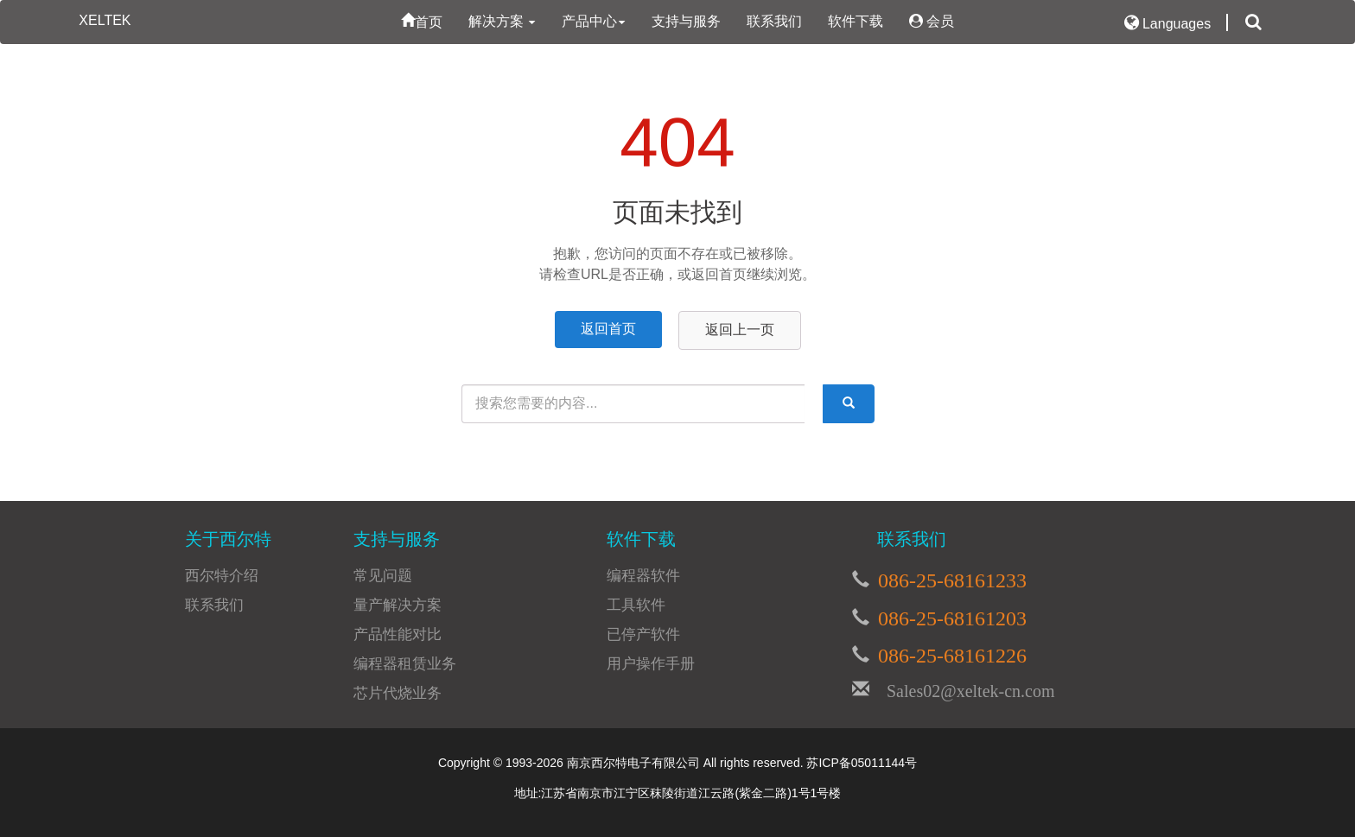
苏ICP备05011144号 (861, 763)
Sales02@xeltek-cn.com (961, 688)
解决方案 (502, 21)
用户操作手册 (651, 664)
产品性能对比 (397, 634)
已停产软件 (643, 634)
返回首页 (608, 328)
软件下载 (855, 21)
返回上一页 (739, 329)
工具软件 (636, 605)
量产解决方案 (397, 605)
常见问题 (382, 576)
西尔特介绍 (221, 576)
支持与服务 (686, 21)
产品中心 (594, 21)
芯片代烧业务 (397, 693)
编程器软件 (643, 576)
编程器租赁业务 (404, 664)
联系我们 (774, 21)
